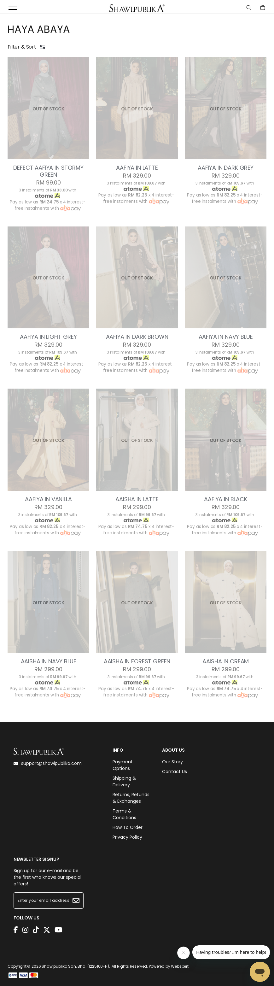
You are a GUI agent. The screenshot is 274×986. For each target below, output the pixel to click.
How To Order (128, 827)
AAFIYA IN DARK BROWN (137, 336)
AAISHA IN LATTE (137, 499)
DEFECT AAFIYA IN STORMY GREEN (48, 171)
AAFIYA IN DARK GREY (226, 167)
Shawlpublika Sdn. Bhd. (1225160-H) (75, 966)
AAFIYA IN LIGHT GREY (48, 336)
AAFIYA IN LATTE (137, 167)
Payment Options (123, 765)
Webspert (180, 966)
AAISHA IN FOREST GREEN (137, 661)
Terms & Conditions (124, 814)
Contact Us (174, 771)
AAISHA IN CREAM (225, 661)
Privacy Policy (127, 837)
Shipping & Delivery (124, 781)
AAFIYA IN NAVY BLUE (226, 336)
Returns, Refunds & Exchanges (131, 797)
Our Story (172, 762)
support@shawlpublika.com (48, 763)
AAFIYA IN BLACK (225, 499)
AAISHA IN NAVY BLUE (48, 661)
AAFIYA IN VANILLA (48, 499)
